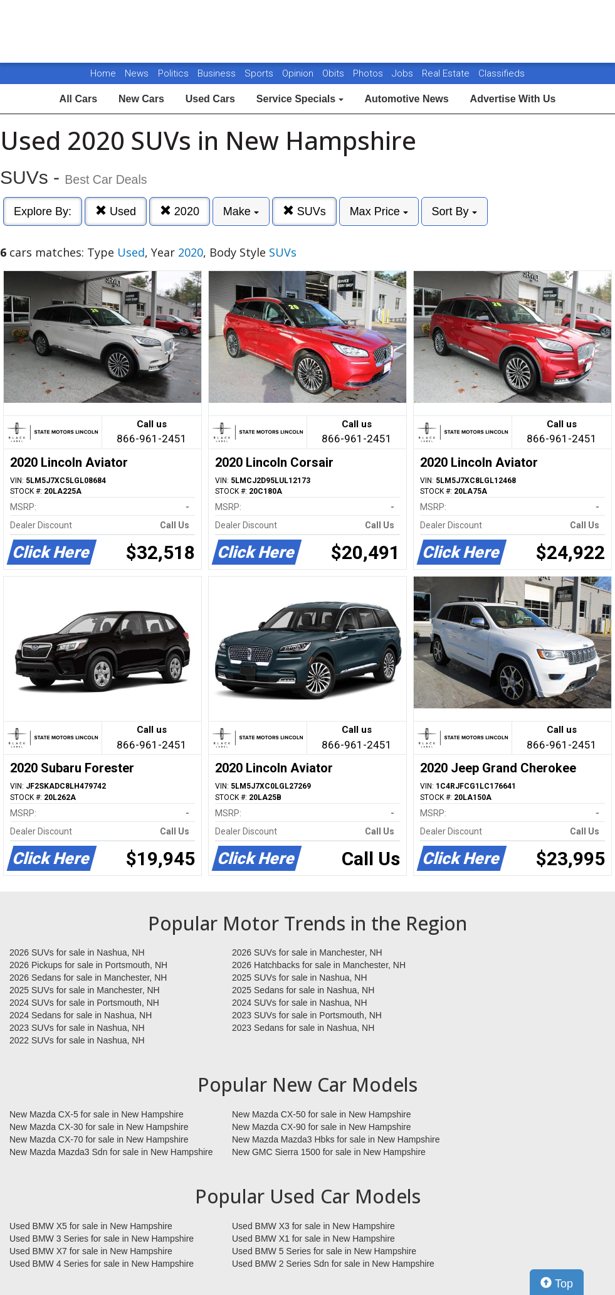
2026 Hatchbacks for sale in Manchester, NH (319, 965)
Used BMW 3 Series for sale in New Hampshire (101, 1239)
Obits (334, 73)
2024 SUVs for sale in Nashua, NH (299, 1003)
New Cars (141, 98)
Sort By (454, 211)
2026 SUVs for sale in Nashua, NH (77, 952)
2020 (179, 211)
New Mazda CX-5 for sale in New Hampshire (96, 1114)
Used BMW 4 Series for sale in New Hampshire (101, 1264)
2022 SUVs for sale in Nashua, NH (77, 1040)
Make (241, 211)
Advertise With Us (513, 98)
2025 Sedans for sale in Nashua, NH (303, 990)
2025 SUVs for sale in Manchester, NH (84, 990)
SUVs (304, 211)
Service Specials (300, 98)
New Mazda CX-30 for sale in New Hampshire (99, 1127)
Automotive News (406, 98)
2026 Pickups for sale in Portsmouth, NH (88, 965)
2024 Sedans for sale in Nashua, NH (80, 1015)
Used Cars (210, 98)
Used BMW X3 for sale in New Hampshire (313, 1226)
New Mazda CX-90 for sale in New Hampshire (321, 1127)
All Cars (78, 98)
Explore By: (42, 211)
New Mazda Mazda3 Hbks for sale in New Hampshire (335, 1139)
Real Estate (447, 73)
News (137, 73)
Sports (260, 73)
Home (103, 73)
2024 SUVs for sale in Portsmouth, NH (84, 1003)
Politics (173, 73)
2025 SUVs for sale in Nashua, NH (299, 978)
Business (217, 73)
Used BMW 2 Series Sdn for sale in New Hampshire (333, 1264)
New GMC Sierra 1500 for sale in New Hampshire (329, 1152)
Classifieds (501, 73)
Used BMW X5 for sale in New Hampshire (90, 1226)
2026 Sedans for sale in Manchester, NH (88, 978)
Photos (369, 73)
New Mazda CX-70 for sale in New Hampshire (99, 1139)
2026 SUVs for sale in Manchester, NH (307, 952)
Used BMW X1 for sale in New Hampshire (313, 1239)
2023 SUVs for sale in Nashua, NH (77, 1028)
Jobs (404, 73)
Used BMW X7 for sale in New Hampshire (90, 1251)
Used (115, 211)
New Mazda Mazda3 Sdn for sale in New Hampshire (111, 1152)
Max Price (379, 211)
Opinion (299, 73)
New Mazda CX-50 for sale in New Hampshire (321, 1114)
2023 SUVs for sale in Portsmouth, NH (307, 1015)
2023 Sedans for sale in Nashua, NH (303, 1028)
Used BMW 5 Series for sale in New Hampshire (324, 1251)
